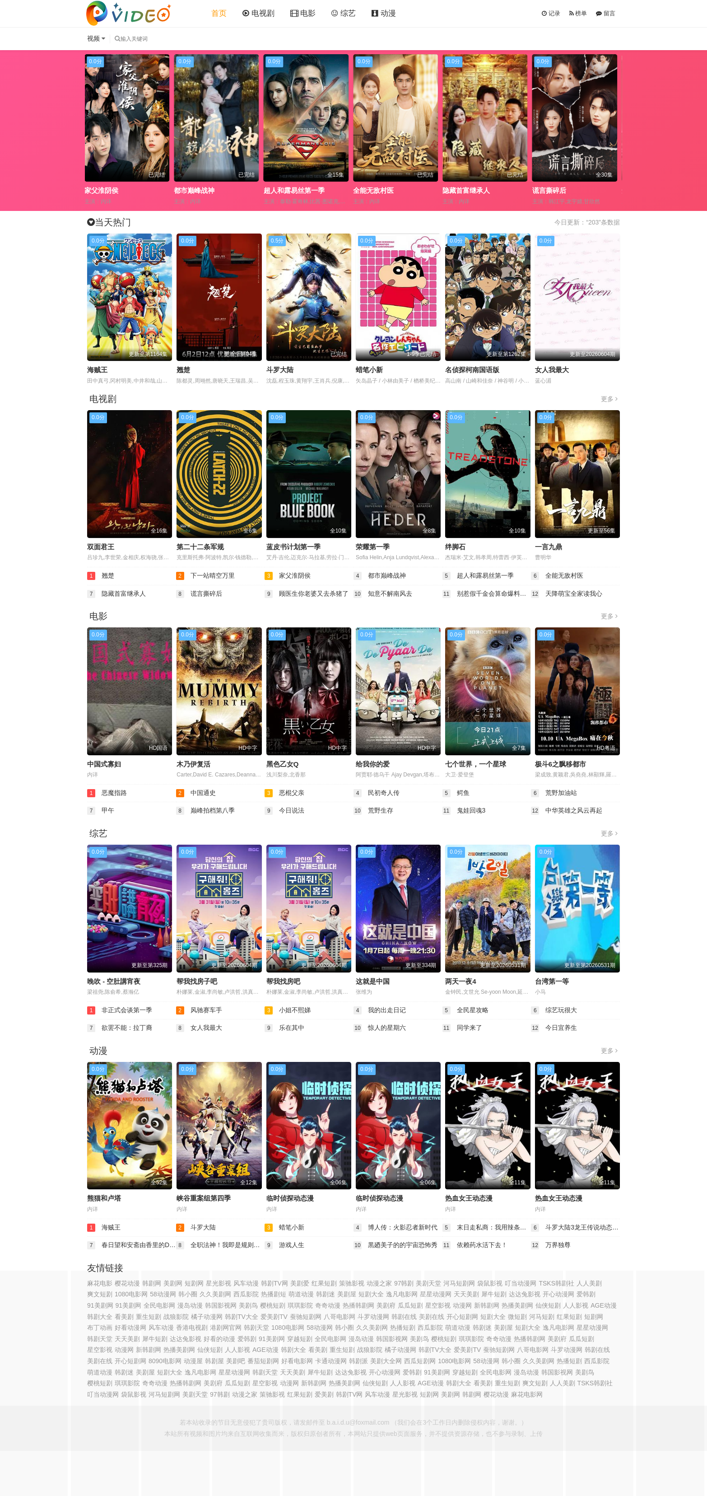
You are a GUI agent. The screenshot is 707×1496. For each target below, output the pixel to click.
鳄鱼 (456, 793)
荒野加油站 (554, 793)
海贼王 (97, 370)
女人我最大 (552, 370)
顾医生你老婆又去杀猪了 (307, 594)
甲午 (100, 811)
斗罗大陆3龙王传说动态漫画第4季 (575, 1228)
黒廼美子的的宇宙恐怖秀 (395, 1245)
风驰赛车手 (199, 1010)
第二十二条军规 (200, 547)
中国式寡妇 (104, 764)
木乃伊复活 (193, 764)
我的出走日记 (380, 1010)
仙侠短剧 (210, 1349)
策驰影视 (351, 1283)
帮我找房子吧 (197, 981)
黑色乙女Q (282, 764)
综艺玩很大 (554, 1010)
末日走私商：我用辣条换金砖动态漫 (486, 1228)
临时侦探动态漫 (290, 1198)
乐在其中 (284, 1028)
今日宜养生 (554, 1028)
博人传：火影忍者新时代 (395, 1228)
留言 (605, 13)
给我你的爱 (373, 764)
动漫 (384, 13)
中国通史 (196, 793)
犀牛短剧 (494, 1294)
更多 (609, 398)
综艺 (343, 13)
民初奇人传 (377, 793)
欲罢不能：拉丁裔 (119, 1028)
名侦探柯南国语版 (472, 370)
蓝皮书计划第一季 (293, 547)
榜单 (578, 13)
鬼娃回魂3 (464, 811)
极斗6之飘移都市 (560, 764)
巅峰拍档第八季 (205, 811)
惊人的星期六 (380, 1028)
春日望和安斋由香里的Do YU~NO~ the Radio (131, 1245)
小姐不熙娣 (288, 1010)
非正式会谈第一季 (119, 1010)
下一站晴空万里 (111, 190)
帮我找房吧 (283, 981)
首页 (219, 13)
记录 (551, 13)
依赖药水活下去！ (474, 1245)
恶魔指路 (107, 793)
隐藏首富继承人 (558, 190)
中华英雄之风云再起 (566, 811)
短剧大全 (493, 1316)
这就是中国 (373, 981)
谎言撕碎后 (199, 594)
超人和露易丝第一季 (386, 190)
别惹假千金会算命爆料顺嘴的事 (486, 594)
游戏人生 (284, 1245)
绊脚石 (455, 547)
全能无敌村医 (465, 190)
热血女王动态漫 (469, 1198)
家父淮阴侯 (193, 190)
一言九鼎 (548, 547)
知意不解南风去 (383, 594)
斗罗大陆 (279, 370)
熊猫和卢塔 (104, 1198)
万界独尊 (551, 1245)
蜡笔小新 (369, 370)
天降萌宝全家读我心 (566, 594)
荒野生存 (373, 811)
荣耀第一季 (373, 547)
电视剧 (258, 13)
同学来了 (462, 1028)
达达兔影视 (351, 1372)
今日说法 (284, 811)
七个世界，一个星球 (475, 764)
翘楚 (183, 370)
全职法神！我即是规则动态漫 (220, 1245)
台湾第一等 (552, 981)
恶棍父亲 (284, 793)
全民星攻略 (465, 1010)
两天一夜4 (460, 981)
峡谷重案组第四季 (204, 1198)
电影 (303, 13)
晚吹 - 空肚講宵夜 (113, 981)
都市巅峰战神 (286, 190)
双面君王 (100, 547)
